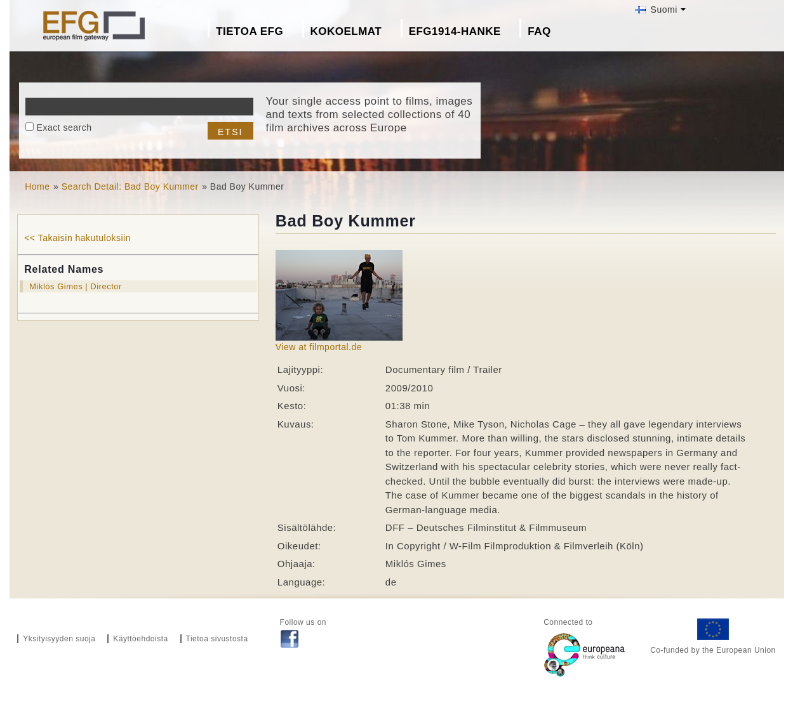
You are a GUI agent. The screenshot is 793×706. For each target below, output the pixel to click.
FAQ (539, 31)
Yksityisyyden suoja (59, 638)
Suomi (656, 9)
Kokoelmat (346, 31)
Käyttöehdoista (140, 638)
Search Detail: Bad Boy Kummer (130, 186)
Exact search (64, 127)
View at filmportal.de (319, 347)
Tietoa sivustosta (217, 638)
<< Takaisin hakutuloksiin (77, 238)
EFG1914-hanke (455, 31)
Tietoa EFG (249, 31)
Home (37, 186)
